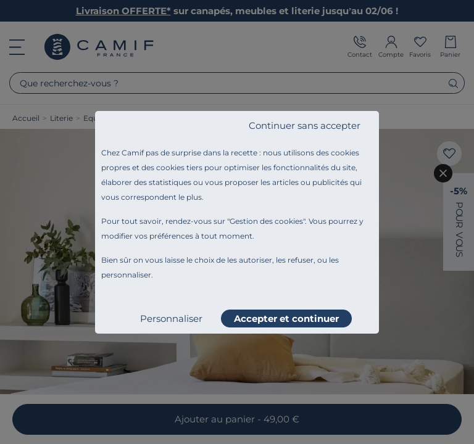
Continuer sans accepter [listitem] (304, 125)
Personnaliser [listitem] (171, 318)
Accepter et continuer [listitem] (286, 318)
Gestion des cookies (266, 221)
